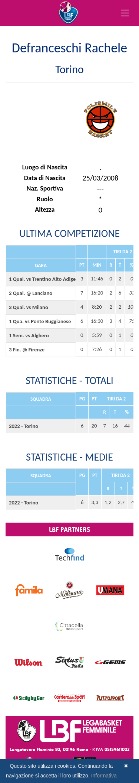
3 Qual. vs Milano (28, 307)
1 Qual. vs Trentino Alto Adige (41, 279)
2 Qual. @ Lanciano (30, 293)
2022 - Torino (23, 426)
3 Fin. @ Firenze (26, 349)
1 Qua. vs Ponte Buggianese (40, 321)
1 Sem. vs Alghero (29, 335)
